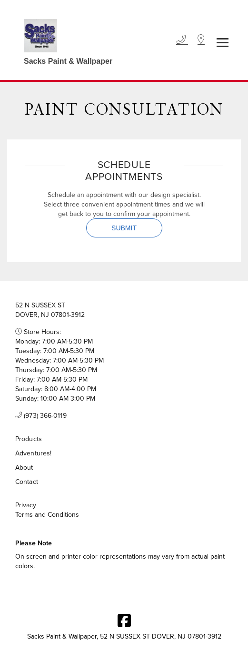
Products (28, 438)
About (24, 467)
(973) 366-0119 (41, 415)
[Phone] (182, 39)
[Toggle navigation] (222, 42)
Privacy (25, 505)
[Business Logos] (63, 40)
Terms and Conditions (47, 514)
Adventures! (33, 453)
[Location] (201, 39)
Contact (26, 481)
